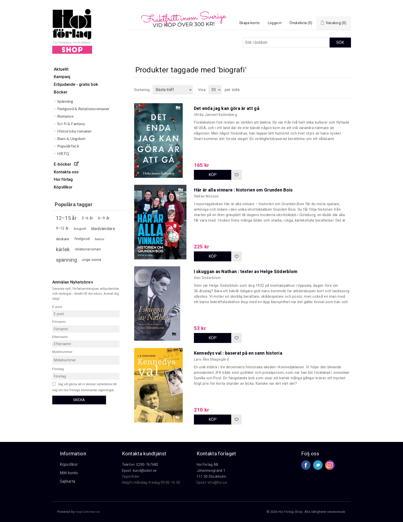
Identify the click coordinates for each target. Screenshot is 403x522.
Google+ (330, 465)
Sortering (142, 90)
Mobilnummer (62, 352)
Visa (202, 90)
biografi (80, 229)
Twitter (318, 465)
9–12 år (62, 228)
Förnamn (59, 322)
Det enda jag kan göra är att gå (226, 108)
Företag (58, 369)
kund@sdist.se (145, 471)
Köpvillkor (69, 464)
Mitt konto (69, 473)
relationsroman (88, 249)
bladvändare (103, 228)
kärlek (63, 249)
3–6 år (87, 218)
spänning (66, 260)
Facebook (306, 465)
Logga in (275, 23)
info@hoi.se (217, 482)
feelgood (82, 239)
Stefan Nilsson (206, 196)
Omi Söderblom (207, 278)
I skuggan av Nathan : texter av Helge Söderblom (246, 271)
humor (100, 239)
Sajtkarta (67, 481)
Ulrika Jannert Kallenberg (215, 115)
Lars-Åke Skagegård (211, 359)
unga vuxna (91, 260)
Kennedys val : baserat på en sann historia (238, 353)
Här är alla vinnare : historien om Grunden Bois (243, 189)
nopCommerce (88, 512)
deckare (62, 239)
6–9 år (104, 218)
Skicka (79, 400)
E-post (57, 306)
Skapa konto (249, 23)
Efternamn (60, 336)
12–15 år (66, 218)
